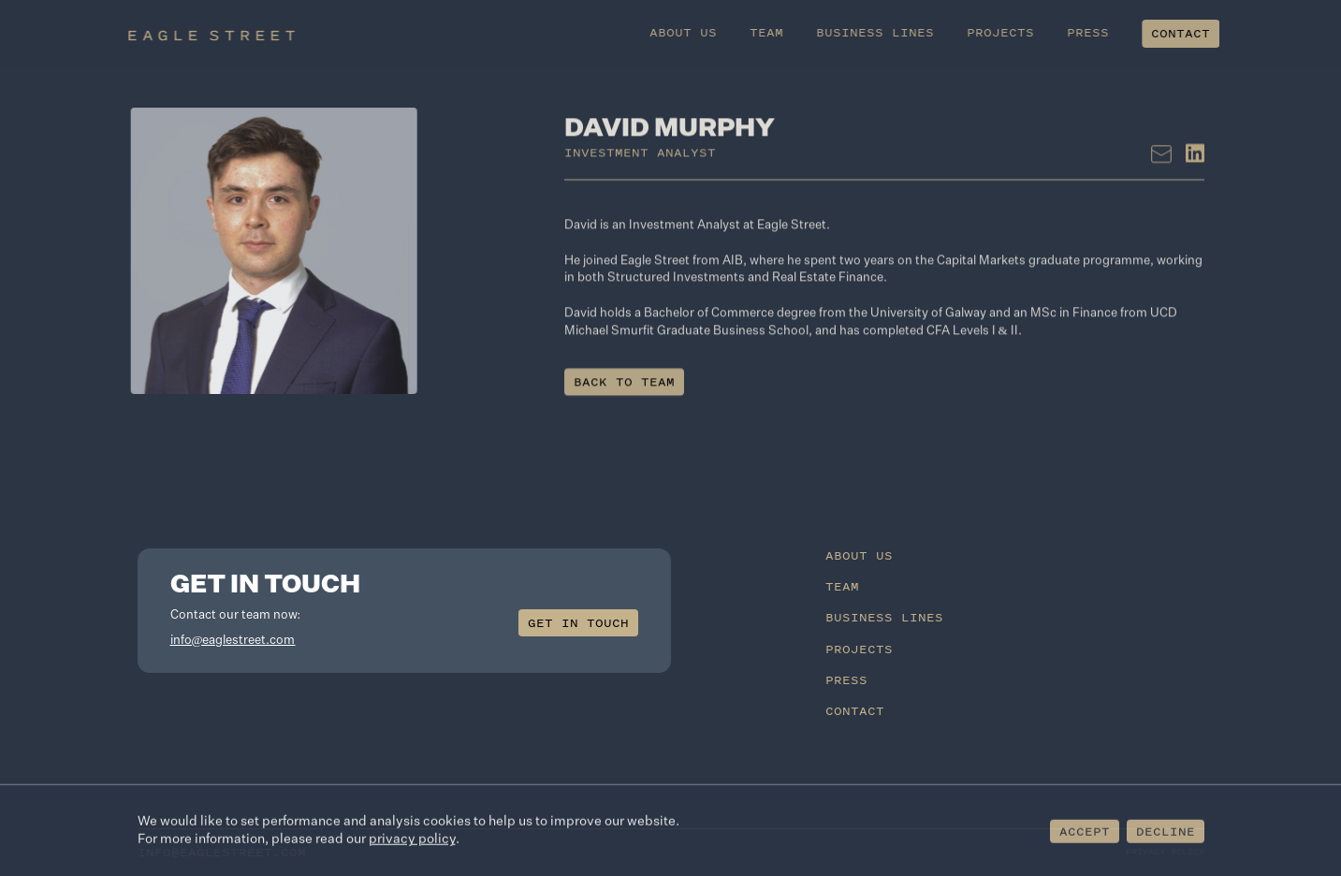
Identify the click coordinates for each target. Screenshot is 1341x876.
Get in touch (578, 623)
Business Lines (895, 32)
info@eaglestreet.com (233, 641)
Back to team (624, 393)
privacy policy (412, 842)
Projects (1020, 32)
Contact (1200, 33)
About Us (702, 32)
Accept (1084, 833)
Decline (1165, 833)
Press (1107, 32)
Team (786, 32)
